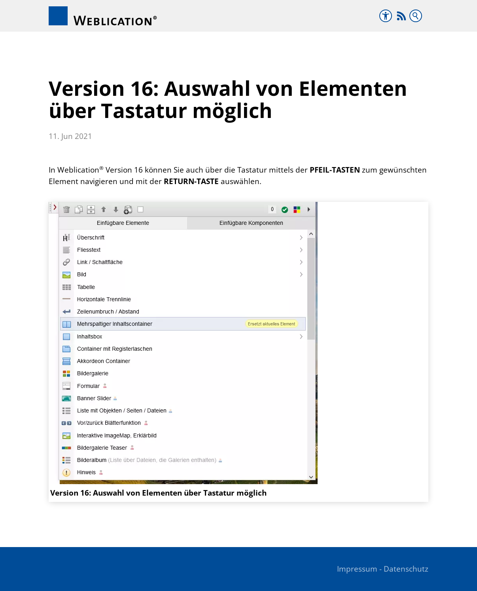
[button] (401, 16)
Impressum (357, 569)
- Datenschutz (403, 569)
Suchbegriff (415, 16)
